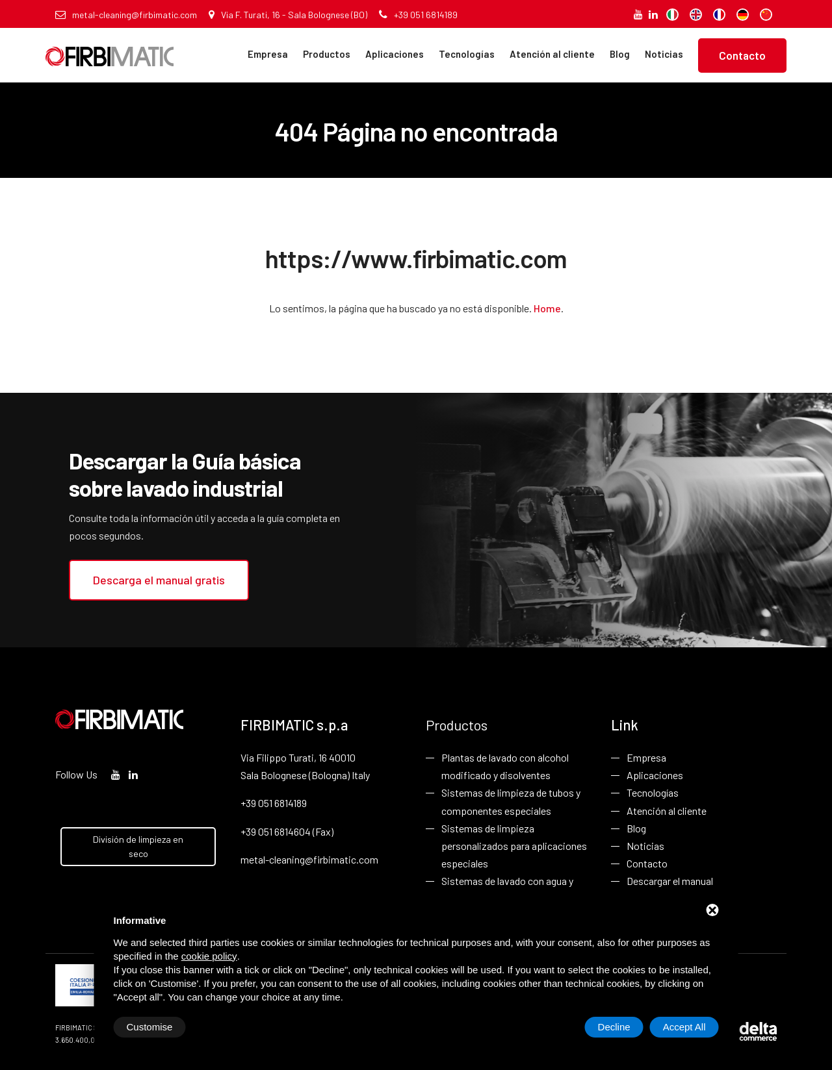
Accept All (684, 1026)
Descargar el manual (670, 881)
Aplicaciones (394, 54)
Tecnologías (467, 54)
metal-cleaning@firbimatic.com (126, 14)
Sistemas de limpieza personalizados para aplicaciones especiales (514, 845)
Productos (326, 54)
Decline (614, 1026)
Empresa (268, 54)
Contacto (742, 55)
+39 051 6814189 (418, 14)
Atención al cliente (552, 54)
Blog (620, 54)
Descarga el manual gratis (159, 580)
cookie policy (209, 956)
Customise (150, 1026)
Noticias (664, 54)
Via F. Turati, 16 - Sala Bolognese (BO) (288, 14)
